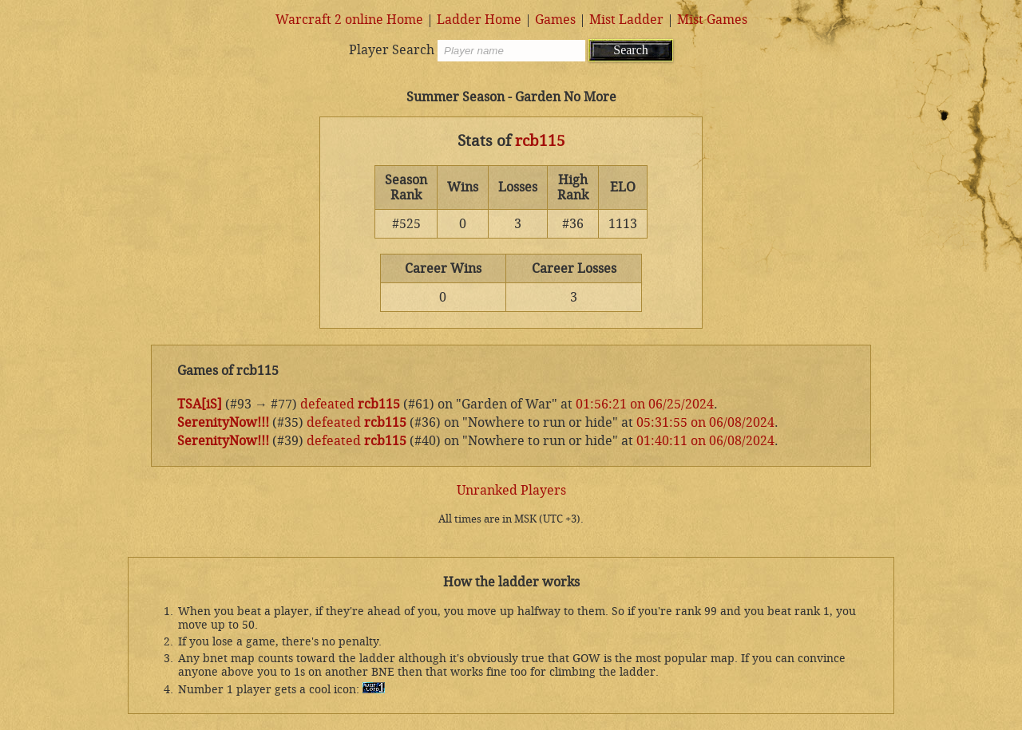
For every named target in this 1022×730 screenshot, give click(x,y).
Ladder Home (479, 19)
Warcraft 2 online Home (349, 19)
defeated (327, 404)
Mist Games (712, 19)
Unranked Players (511, 490)
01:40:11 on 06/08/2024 (705, 440)
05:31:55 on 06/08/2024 (705, 422)
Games (555, 19)
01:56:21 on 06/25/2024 (645, 404)
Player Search (391, 49)
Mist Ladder (626, 19)
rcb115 (540, 141)
